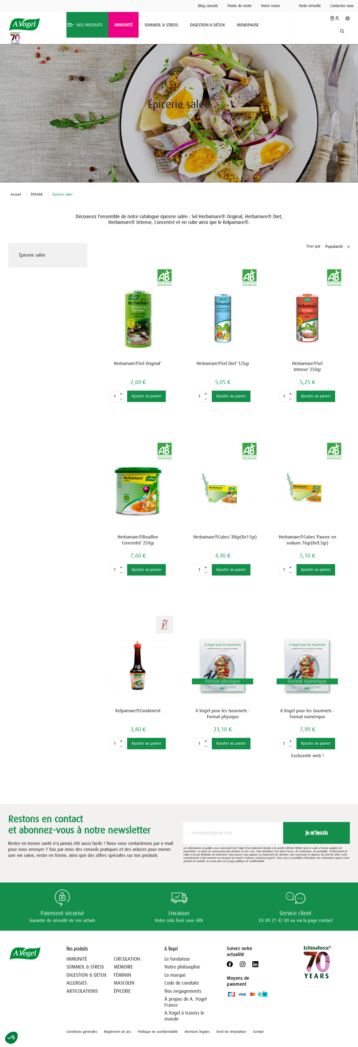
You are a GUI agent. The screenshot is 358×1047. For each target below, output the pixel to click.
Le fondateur (177, 959)
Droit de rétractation (231, 1032)
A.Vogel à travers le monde (184, 1016)
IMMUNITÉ (76, 959)
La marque (175, 975)
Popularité (334, 246)
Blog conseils (208, 6)
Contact (258, 1032)
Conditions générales (81, 1032)
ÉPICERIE (122, 991)
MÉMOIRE (123, 967)
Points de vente (240, 6)
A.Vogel (171, 948)
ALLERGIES (76, 983)
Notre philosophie (182, 967)
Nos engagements (182, 991)
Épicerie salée (32, 255)
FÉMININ (122, 975)
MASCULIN (124, 983)
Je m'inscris (316, 832)
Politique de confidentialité (158, 1032)
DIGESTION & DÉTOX (86, 975)
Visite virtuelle (310, 6)
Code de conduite (181, 983)
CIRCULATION (127, 959)
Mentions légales (197, 1032)
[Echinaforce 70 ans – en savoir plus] (14, 38)
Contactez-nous (342, 6)
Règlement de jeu (117, 1032)
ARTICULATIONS (82, 991)
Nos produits (77, 948)
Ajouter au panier (146, 396)
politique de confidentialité (249, 861)
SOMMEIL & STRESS (85, 967)
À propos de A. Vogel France (185, 1002)
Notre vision (270, 6)
